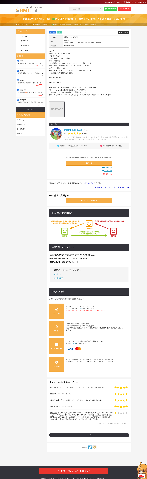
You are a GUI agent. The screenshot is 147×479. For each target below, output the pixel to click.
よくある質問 (108, 171)
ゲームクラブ (89, 183)
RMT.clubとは (21, 120)
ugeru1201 (53, 413)
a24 (51, 406)
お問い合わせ (21, 133)
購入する (89, 163)
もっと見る (89, 435)
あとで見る (124, 32)
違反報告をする (107, 174)
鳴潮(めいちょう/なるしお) (72, 37)
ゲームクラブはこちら (73, 471)
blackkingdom (54, 387)
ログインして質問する (89, 200)
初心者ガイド (108, 167)
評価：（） (76, 133)
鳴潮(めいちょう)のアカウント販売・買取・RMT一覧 (112, 187)
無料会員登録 (110, 9)
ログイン (124, 9)
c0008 (52, 400)
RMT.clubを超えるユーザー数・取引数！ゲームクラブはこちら (125, 2)
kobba (52, 394)
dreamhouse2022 (73, 130)
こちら (81, 308)
